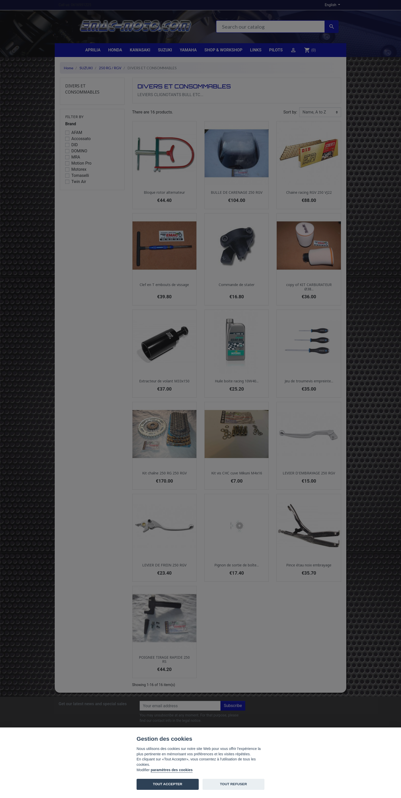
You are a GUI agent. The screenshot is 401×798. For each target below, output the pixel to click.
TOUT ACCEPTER (167, 784)
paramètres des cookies (172, 770)
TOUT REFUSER (233, 784)
